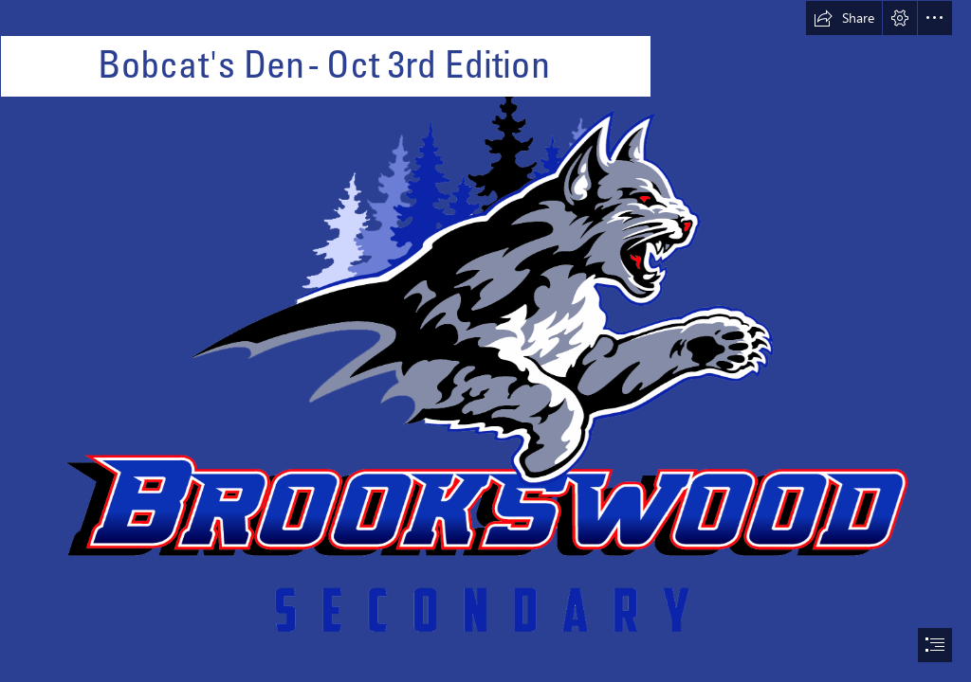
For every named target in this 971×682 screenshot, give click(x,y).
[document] (485, 341)
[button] (844, 18)
